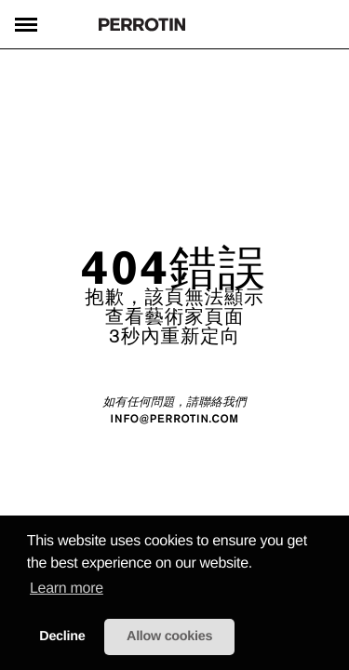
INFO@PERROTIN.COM (174, 419)
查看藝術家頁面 (175, 316)
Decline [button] (62, 636)
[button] (259, 565)
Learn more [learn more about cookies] (66, 588)
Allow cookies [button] (169, 636)
